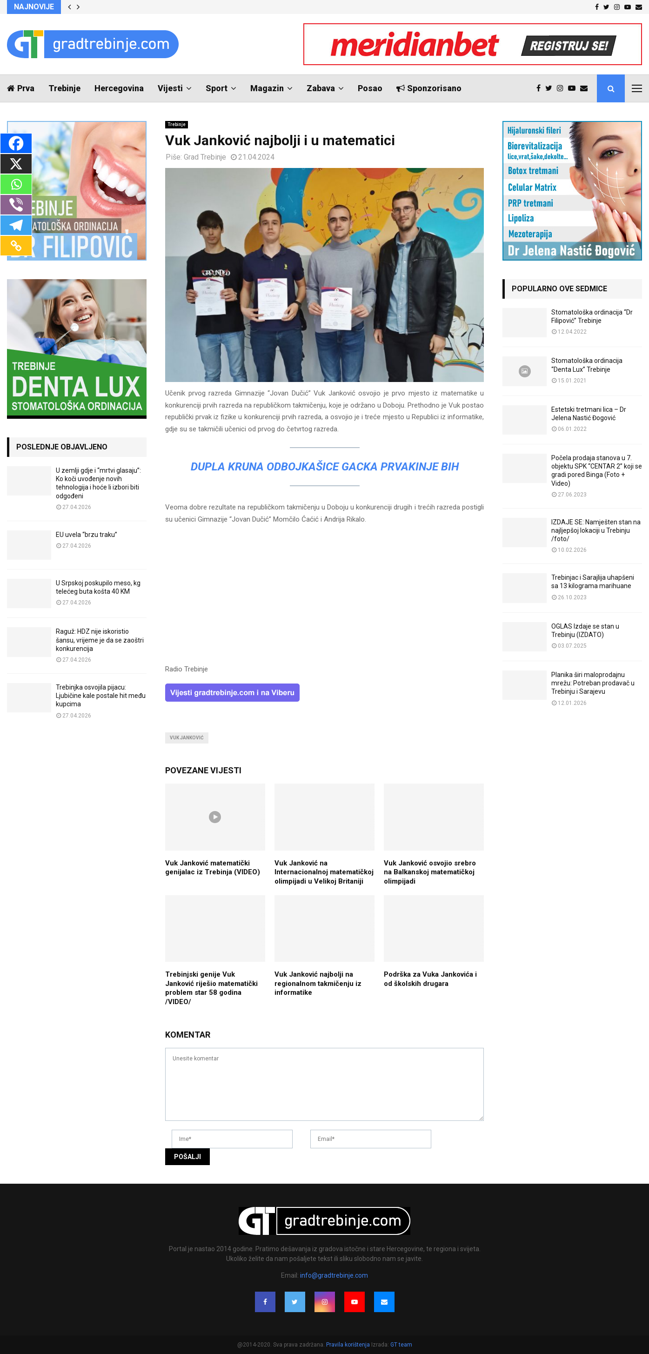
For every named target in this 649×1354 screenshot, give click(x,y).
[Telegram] (16, 225)
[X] (16, 164)
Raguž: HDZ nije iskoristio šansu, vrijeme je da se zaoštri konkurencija (100, 640)
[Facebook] (16, 143)
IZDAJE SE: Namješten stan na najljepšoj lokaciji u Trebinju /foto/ (596, 530)
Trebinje (64, 88)
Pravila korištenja (348, 1344)
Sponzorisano (429, 88)
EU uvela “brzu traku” (86, 534)
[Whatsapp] (16, 184)
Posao (370, 88)
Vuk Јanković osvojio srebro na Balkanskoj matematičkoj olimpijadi (430, 872)
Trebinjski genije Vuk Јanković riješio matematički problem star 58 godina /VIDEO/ (211, 988)
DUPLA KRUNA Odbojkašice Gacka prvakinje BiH (325, 466)
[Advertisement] (324, 598)
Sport (216, 88)
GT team (401, 1344)
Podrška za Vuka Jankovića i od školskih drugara (430, 979)
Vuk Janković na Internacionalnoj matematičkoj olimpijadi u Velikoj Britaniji (324, 872)
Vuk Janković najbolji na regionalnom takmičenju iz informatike (317, 983)
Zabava (321, 88)
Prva (20, 88)
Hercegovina (119, 88)
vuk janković (187, 737)
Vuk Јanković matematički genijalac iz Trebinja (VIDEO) (212, 868)
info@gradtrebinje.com (334, 1275)
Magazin (267, 88)
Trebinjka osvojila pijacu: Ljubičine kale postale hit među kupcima (101, 696)
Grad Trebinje (205, 157)
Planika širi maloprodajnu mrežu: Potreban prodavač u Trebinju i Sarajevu (593, 683)
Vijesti (170, 88)
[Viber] (16, 204)
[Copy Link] (16, 245)
